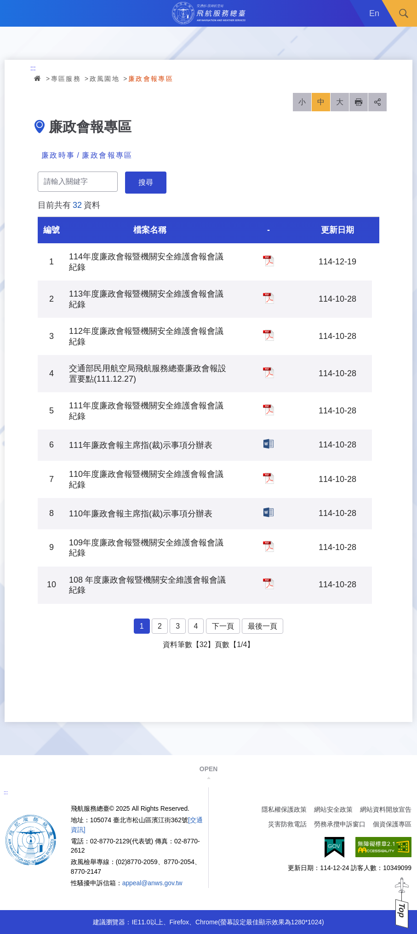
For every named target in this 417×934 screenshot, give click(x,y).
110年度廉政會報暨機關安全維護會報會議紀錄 (268, 478)
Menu (13, 13)
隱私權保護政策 (284, 809)
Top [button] (401, 910)
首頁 (38, 78)
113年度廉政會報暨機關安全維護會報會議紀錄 (268, 298)
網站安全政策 (333, 809)
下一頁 (223, 626)
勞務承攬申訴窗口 (340, 824)
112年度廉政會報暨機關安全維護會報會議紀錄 (268, 335)
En (374, 13)
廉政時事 (58, 155)
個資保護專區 (392, 824)
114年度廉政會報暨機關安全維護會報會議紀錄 (268, 261)
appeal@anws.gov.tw (152, 883)
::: (33, 68)
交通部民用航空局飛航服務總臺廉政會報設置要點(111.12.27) (268, 372)
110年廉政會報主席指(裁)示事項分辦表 (268, 512)
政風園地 (105, 78)
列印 (358, 102)
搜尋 (403, 13)
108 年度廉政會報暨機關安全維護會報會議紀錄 (268, 584)
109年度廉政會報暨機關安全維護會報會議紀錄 (268, 546)
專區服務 (66, 78)
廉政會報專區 (150, 78)
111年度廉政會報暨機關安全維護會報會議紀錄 (268, 410)
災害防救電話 (287, 824)
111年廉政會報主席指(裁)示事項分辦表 (268, 444)
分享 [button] (377, 102)
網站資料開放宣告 (385, 809)
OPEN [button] (208, 769)
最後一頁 (262, 626)
